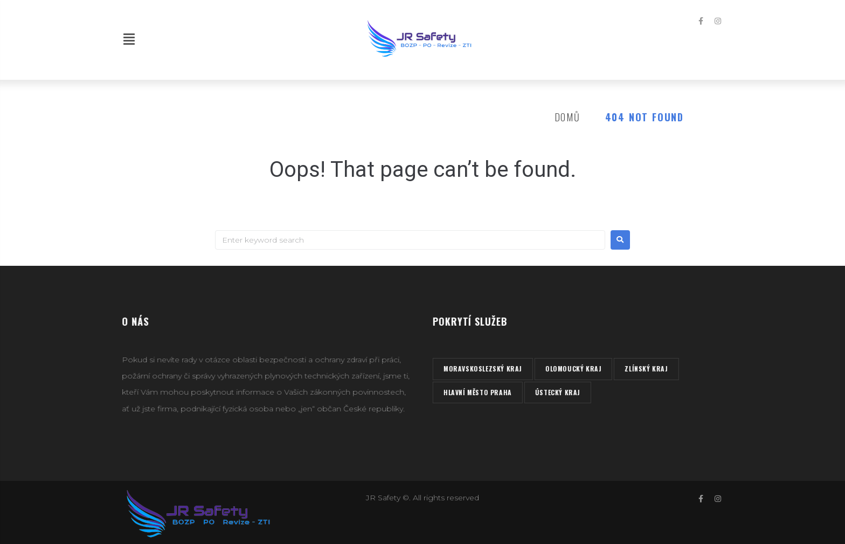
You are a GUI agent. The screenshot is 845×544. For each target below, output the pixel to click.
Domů (567, 117)
